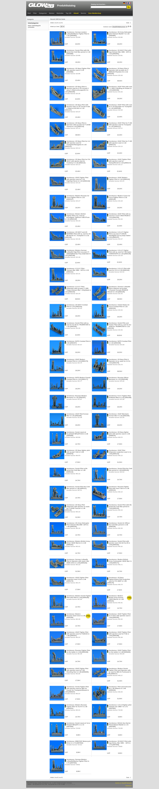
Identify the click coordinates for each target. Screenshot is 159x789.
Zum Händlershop (94, 13)
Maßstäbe (60, 13)
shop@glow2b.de (70, 784)
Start (29, 13)
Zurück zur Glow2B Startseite (123, 783)
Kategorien (43, 13)
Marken (51, 13)
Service (83, 13)
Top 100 (68, 13)
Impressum (128, 785)
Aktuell (76, 13)
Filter (35, 13)
